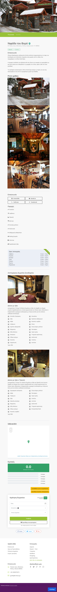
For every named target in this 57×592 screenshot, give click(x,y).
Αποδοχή (52, 589)
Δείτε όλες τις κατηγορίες (36, 560)
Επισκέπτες (15, 508)
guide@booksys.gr (15, 575)
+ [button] (10, 429)
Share (19, 531)
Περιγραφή (11, 35)
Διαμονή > (10, 49)
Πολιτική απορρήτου (13, 551)
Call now (15, 202)
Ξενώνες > (17, 49)
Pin (37, 531)
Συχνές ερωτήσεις (12, 553)
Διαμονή (32, 547)
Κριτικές (18, 35)
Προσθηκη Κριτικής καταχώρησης (40, 492)
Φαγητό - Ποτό (33, 549)
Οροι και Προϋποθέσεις (14, 549)
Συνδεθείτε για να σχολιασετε (40, 489)
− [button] (10, 431)
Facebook (33, 202)
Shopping (32, 556)
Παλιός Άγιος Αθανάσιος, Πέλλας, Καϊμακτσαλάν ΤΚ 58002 (24, 45)
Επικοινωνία (11, 547)
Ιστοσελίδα (15, 198)
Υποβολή (28, 518)
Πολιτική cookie (13, 585)
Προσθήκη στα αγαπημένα (28, 522)
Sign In (55, 2)
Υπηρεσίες (32, 551)
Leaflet (18, 456)
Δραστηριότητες (34, 558)
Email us (32, 198)
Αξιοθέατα (32, 553)
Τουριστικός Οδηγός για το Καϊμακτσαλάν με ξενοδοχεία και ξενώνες (34, 456)
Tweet (29, 531)
